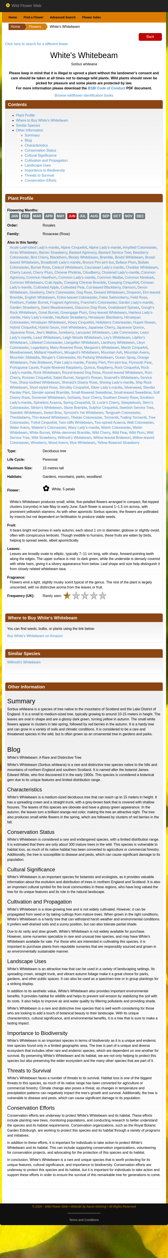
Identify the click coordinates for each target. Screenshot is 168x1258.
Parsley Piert (96, 362)
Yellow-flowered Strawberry (118, 443)
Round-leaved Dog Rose (81, 372)
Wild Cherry (101, 432)
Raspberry (105, 367)
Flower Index (91, 17)
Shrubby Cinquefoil (74, 387)
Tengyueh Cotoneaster (122, 413)
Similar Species (28, 125)
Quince (89, 367)
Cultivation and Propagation (46, 160)
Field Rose (138, 297)
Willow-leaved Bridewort (112, 437)
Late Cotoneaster (125, 332)
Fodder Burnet (37, 302)
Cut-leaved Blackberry (103, 287)
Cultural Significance (41, 155)
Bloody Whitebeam (83, 257)
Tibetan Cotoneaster (86, 417)
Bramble (106, 257)
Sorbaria (73, 397)
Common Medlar (110, 277)
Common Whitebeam (26, 282)
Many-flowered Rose (66, 347)
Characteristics (36, 145)
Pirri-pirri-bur (117, 362)
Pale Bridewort (41, 362)
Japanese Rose (22, 332)
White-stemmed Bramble (71, 432)
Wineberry (38, 443)
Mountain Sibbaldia (25, 357)
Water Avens (20, 427)
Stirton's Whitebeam (46, 407)
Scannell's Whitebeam (121, 377)
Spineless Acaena (47, 402)
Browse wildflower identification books (84, 95)
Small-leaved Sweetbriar (133, 392)
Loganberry (39, 347)
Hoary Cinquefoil (81, 322)
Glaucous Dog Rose (90, 307)
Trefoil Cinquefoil (44, 422)
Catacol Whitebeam (67, 267)
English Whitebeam (40, 297)
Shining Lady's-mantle (116, 382)
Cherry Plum (42, 272)
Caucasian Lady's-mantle (104, 267)
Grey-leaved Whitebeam (108, 312)
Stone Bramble (75, 407)
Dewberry (37, 292)
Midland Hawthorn (48, 352)
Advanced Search (63, 17)
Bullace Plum (126, 262)
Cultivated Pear (73, 287)
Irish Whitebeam (73, 327)
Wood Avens (58, 443)
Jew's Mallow (46, 332)
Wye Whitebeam (82, 443)
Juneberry (66, 332)
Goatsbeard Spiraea (123, 307)
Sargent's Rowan (88, 377)
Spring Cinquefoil (76, 402)
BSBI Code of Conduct (106, 88)
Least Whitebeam (47, 337)
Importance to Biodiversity (45, 170)
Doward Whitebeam (109, 292)
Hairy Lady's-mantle (37, 317)
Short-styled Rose (43, 387)
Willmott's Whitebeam (74, 437)
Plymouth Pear (140, 362)
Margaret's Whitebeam (101, 347)
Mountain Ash (111, 352)
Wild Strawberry (44, 437)
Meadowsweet (21, 352)
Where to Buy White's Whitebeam (42, 120)
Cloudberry (91, 272)
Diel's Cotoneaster (60, 292)
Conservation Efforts (40, 180)
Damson (129, 287)
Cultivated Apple (46, 287)
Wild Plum (137, 432)
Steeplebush (130, 402)
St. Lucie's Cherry (105, 402)
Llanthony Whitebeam (118, 342)
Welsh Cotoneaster (116, 427)
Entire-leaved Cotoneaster (77, 297)
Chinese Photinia (67, 272)
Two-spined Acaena (109, 422)
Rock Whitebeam (46, 372)
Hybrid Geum (48, 327)
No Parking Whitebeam (95, 357)
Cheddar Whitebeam (142, 267)
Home (13, 17)
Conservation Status (40, 150)
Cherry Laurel (20, 272)
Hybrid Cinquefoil (23, 327)
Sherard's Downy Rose (79, 382)
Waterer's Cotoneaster (49, 427)
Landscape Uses (38, 165)
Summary (32, 135)
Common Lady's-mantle (76, 277)
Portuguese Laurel (24, 367)
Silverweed (132, 387)
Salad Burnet (63, 377)
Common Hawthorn (41, 277)
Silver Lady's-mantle (106, 387)
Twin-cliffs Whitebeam (76, 422)
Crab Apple (53, 282)
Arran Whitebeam (23, 252)
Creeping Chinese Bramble (85, 282)
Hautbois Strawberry (71, 317)
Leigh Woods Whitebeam (82, 337)
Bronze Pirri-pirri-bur (98, 262)
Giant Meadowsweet (57, 307)
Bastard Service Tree (114, 252)
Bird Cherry (39, 257)
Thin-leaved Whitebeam (50, 417)
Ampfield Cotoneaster (139, 247)
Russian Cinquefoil (36, 377)
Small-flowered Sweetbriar (91, 392)
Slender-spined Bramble (50, 392)
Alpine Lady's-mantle (105, 247)
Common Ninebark (139, 277)
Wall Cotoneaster (140, 422)
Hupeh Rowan (144, 322)
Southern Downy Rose (120, 397)
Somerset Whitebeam (48, 397)
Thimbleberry (20, 417)
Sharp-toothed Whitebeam (39, 382)
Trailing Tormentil (133, 417)
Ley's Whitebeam (117, 337)
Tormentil (111, 417)
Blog (28, 140)
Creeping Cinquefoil (123, 282)
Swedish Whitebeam (26, 413)
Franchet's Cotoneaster (98, 302)
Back (150, 37)
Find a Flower (33, 17)
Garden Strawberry (24, 307)
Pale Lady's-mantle (69, 362)
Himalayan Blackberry (105, 317)
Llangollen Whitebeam (81, 342)
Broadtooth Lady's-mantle (60, 262)
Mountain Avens (136, 352)
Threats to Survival (39, 175)
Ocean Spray (125, 357)
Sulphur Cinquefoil (103, 407)
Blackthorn (58, 257)
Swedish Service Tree (136, 407)
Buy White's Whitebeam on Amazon (35, 636)
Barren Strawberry (53, 252)
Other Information (29, 130)
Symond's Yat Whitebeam (83, 413)
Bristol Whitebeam (129, 257)
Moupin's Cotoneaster (58, 357)
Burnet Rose (40, 267)
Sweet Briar (53, 413)
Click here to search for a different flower (36, 44)
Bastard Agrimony (82, 252)
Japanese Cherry (101, 327)
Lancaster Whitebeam (93, 332)
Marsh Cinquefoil (134, 347)
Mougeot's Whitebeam (81, 352)
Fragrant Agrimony (64, 302)
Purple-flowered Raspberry (61, 367)
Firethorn (17, 302)
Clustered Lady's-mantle (120, 272)
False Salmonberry (113, 297)
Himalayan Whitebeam (48, 322)
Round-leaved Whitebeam (122, 372)
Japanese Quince (130, 327)
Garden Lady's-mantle (136, 302)
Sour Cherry (91, 397)
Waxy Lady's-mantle (83, 427)
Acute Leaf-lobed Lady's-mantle (34, 247)
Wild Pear (119, 432)
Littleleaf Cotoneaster (46, 342)
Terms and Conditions (84, 1220)
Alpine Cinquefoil (74, 247)
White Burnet (40, 432)
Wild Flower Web (23, 6)
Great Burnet (48, 312)
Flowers (35, 26)
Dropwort (134, 292)
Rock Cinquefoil (127, 367)
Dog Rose (84, 292)
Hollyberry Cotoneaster (113, 322)
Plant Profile (25, 115)
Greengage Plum (73, 312)
